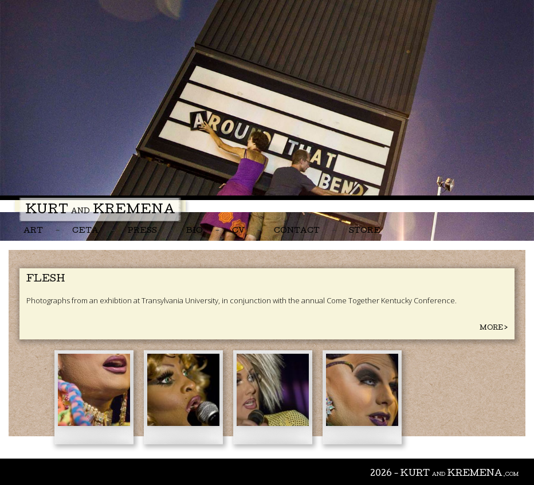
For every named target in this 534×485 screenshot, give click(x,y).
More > (494, 328)
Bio (194, 231)
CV (238, 231)
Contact (297, 231)
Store (364, 231)
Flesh (45, 279)
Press (142, 231)
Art (33, 231)
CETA (85, 231)
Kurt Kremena (100, 211)
